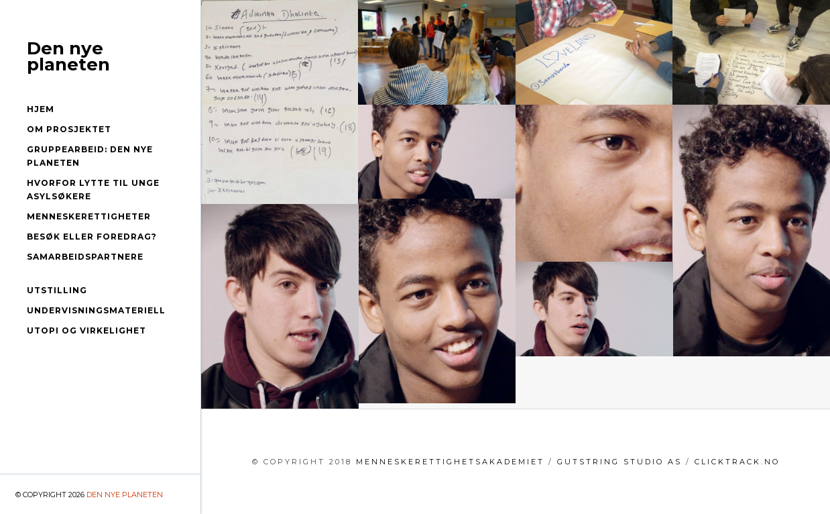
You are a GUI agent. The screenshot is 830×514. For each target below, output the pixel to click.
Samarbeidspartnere (85, 257)
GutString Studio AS (619, 461)
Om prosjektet (69, 129)
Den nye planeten (68, 56)
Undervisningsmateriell (96, 310)
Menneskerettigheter (89, 216)
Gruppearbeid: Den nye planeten (90, 156)
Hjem (40, 109)
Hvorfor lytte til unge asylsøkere (93, 189)
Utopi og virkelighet (86, 330)
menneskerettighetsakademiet (450, 461)
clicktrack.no (737, 461)
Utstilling (57, 290)
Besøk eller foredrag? (92, 237)
